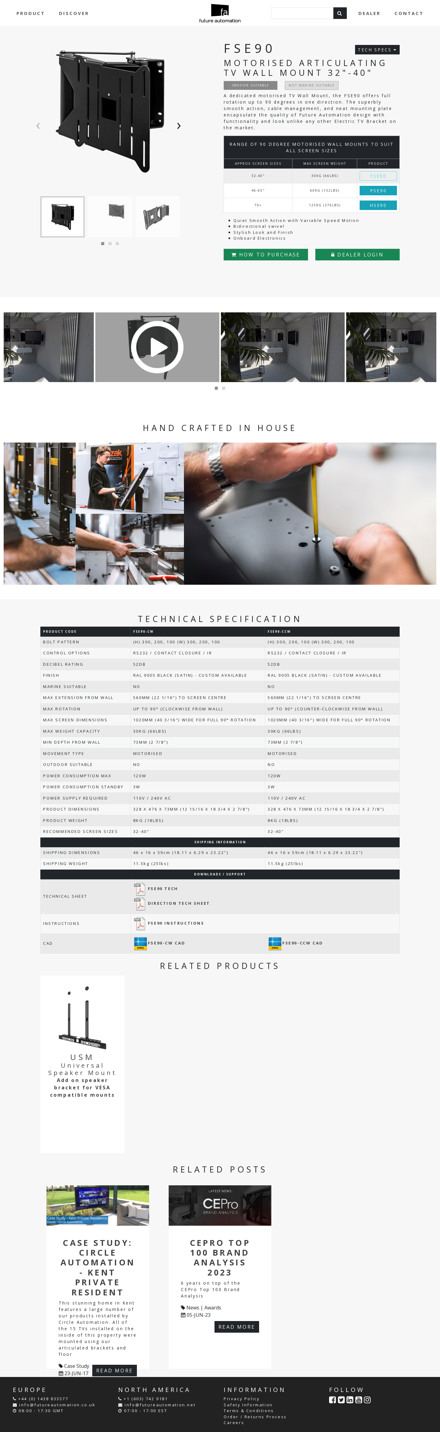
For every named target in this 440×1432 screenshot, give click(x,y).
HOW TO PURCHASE (265, 254)
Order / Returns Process (255, 1416)
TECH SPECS (377, 50)
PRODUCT (30, 13)
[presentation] (39, 124)
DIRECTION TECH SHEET (171, 903)
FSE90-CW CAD (159, 943)
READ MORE (114, 1370)
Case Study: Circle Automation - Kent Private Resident (98, 1267)
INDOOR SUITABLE (250, 85)
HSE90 (378, 205)
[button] (102, 244)
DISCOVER (74, 13)
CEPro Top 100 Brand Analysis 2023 (220, 1257)
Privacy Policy (242, 1398)
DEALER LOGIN (357, 254)
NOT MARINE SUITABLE (312, 85)
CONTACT (409, 13)
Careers (234, 1422)
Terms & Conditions (249, 1410)
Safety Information (248, 1405)
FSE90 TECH (155, 888)
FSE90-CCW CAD (295, 943)
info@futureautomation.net (160, 1405)
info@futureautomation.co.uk (57, 1405)
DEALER (369, 13)
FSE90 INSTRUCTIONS (168, 923)
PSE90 (378, 190)
